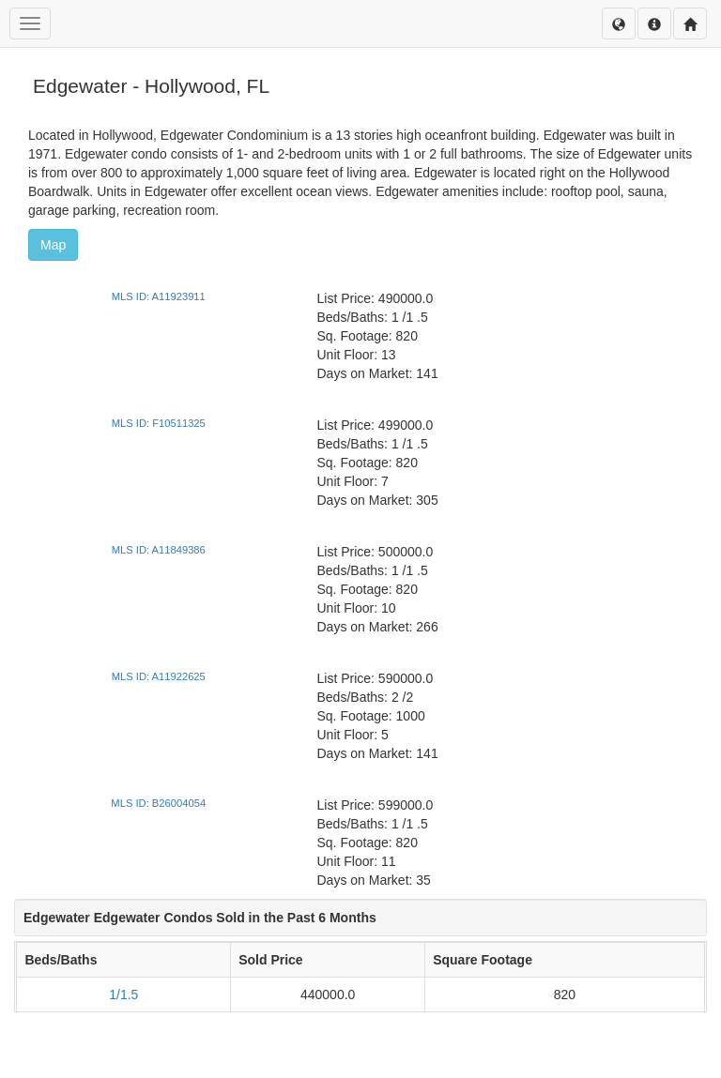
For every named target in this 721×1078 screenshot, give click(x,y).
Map (53, 244)
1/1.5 (123, 994)
